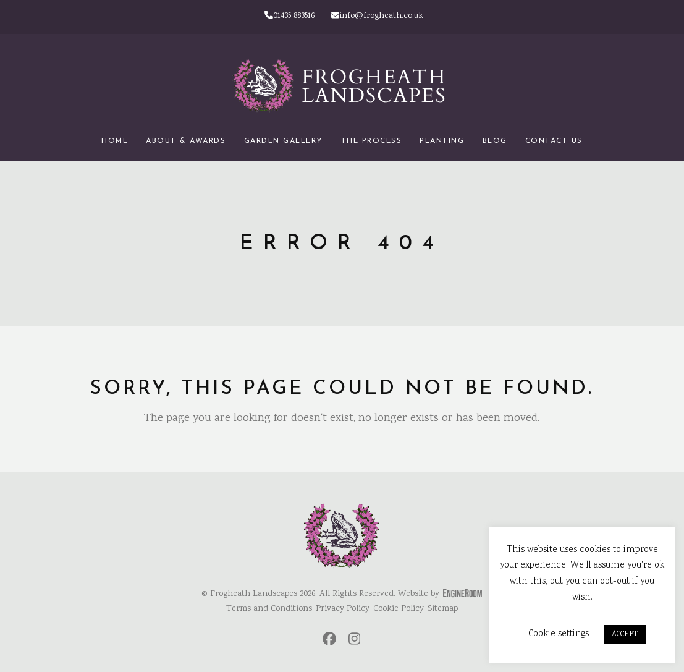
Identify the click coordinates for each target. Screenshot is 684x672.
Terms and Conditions (269, 609)
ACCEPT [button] (625, 634)
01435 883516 (289, 16)
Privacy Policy (342, 609)
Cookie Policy (398, 609)
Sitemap (443, 609)
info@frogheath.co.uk (377, 16)
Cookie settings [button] (558, 633)
